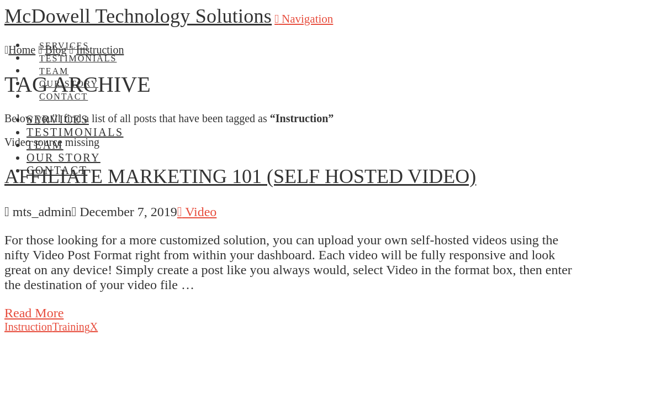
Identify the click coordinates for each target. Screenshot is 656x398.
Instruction (28, 327)
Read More (34, 313)
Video (197, 212)
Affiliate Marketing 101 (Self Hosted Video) (240, 176)
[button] (303, 18)
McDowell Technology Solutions (138, 16)
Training (71, 327)
